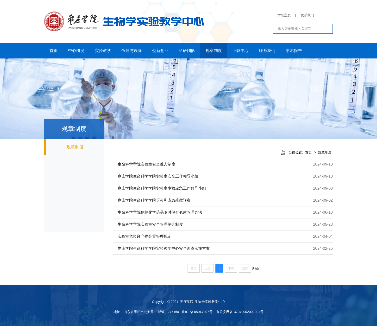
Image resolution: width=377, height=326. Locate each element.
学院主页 (284, 15)
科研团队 (187, 50)
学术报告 (294, 50)
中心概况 (76, 50)
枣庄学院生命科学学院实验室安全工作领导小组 (158, 176)
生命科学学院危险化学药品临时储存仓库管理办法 (160, 212)
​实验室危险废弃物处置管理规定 (144, 236)
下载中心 (240, 50)
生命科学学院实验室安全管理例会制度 (150, 224)
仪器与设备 (131, 50)
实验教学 (103, 50)
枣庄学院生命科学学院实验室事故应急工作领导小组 (162, 188)
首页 (54, 50)
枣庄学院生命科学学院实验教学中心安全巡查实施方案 (164, 248)
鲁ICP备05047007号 (197, 312)
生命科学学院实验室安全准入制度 (146, 164)
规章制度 (214, 50)
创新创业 (160, 50)
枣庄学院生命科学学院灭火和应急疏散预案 (154, 200)
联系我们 (307, 15)
